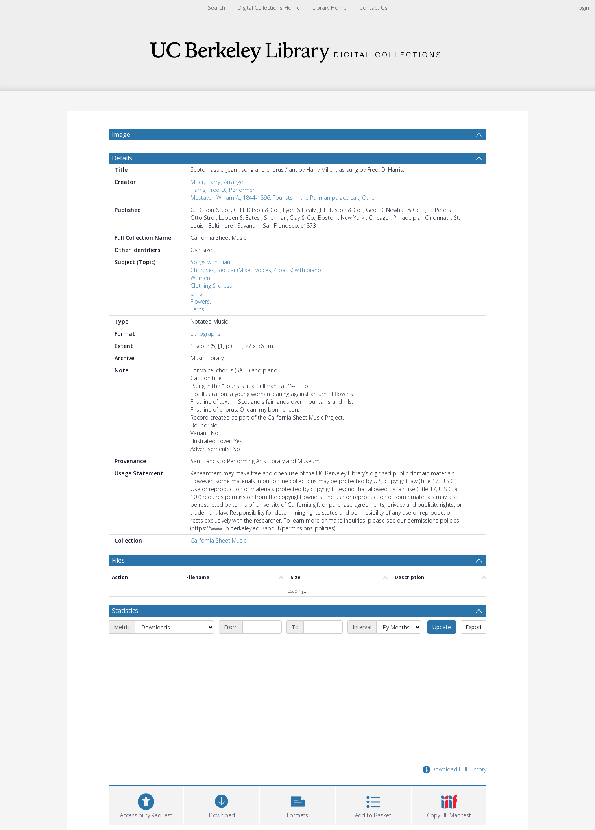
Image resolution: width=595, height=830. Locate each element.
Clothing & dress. (211, 285)
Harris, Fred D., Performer (222, 189)
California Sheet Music (218, 540)
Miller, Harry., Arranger (217, 182)
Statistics (125, 610)
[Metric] (174, 627)
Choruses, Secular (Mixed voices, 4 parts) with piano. (256, 270)
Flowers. (200, 301)
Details (122, 158)
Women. (200, 278)
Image (121, 134)
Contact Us (373, 7)
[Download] (221, 804)
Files (118, 560)
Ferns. (197, 309)
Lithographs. (206, 333)
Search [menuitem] (216, 7)
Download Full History (454, 770)
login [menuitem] (583, 7)
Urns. (196, 293)
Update (441, 627)
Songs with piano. (212, 262)
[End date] (323, 627)
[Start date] (262, 627)
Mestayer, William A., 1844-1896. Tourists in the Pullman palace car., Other (283, 197)
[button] (297, 804)
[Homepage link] (297, 49)
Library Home (329, 7)
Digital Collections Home (269, 7)
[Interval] (398, 627)
